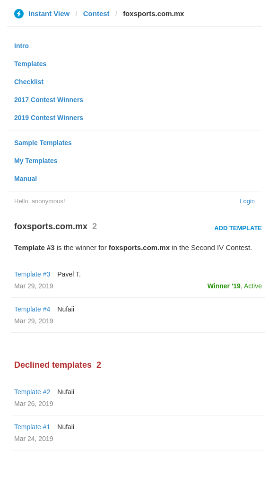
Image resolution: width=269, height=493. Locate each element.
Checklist (28, 82)
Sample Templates (43, 143)
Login (247, 201)
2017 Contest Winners (48, 100)
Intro (21, 46)
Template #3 (32, 274)
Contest (96, 13)
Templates (30, 64)
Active (253, 286)
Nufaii (65, 309)
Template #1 (32, 427)
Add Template (238, 228)
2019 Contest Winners (48, 117)
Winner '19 (224, 286)
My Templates (36, 160)
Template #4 (32, 309)
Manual (25, 178)
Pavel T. (69, 274)
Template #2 (32, 392)
